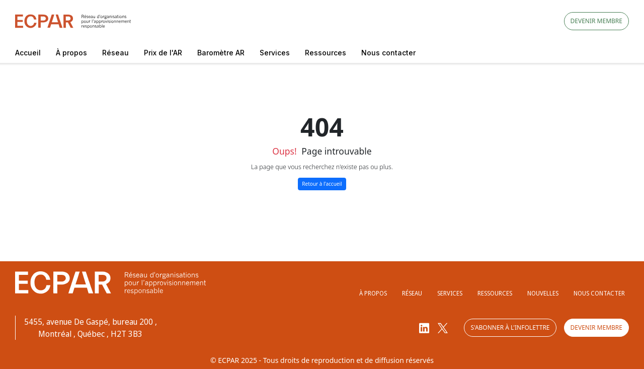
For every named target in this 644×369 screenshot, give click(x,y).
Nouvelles (542, 293)
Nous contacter (388, 52)
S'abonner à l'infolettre (509, 327)
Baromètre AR (221, 52)
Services (275, 52)
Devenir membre (596, 21)
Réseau (115, 52)
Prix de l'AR (163, 52)
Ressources (325, 52)
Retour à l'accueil (322, 183)
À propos (71, 52)
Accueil (28, 52)
